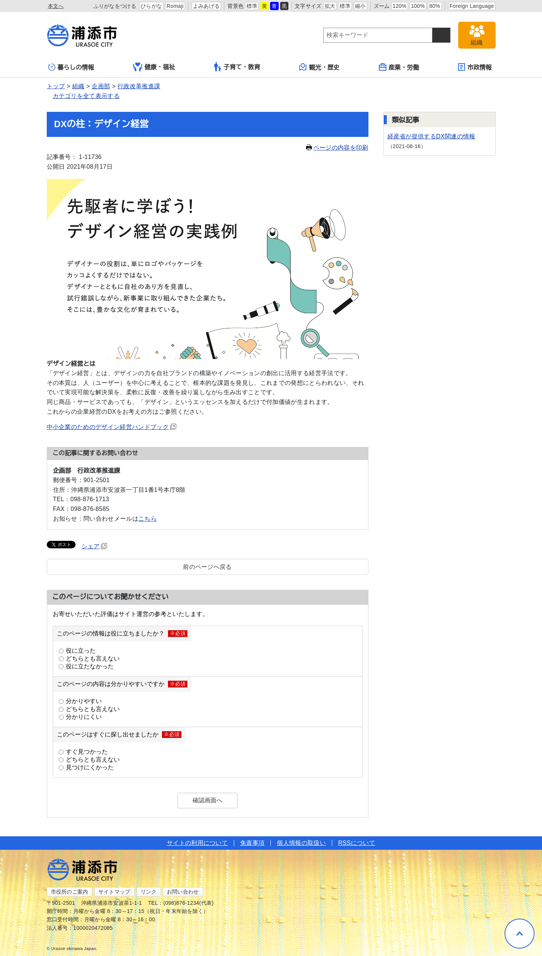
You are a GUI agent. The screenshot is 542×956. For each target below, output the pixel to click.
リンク (149, 892)
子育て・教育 (237, 66)
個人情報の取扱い (301, 843)
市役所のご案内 (69, 892)
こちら (147, 518)
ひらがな (151, 6)
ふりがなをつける (115, 6)
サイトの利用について (197, 843)
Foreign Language (472, 6)
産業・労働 (399, 67)
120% (400, 6)
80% (434, 6)
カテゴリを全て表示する (86, 96)
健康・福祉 (154, 66)
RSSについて (356, 843)
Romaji (175, 6)
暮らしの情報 (71, 67)
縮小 (360, 6)
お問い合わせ (183, 892)
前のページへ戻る (207, 567)
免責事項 (252, 843)
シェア (94, 546)
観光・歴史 (319, 67)
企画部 (101, 86)
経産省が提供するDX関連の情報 (431, 136)
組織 (78, 86)
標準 (251, 6)
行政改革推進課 (138, 86)
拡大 (330, 6)
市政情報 (475, 67)
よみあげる (206, 6)
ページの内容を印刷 (337, 147)
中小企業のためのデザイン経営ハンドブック (111, 427)
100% (418, 6)
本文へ (56, 6)
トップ (56, 86)
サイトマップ (114, 892)
